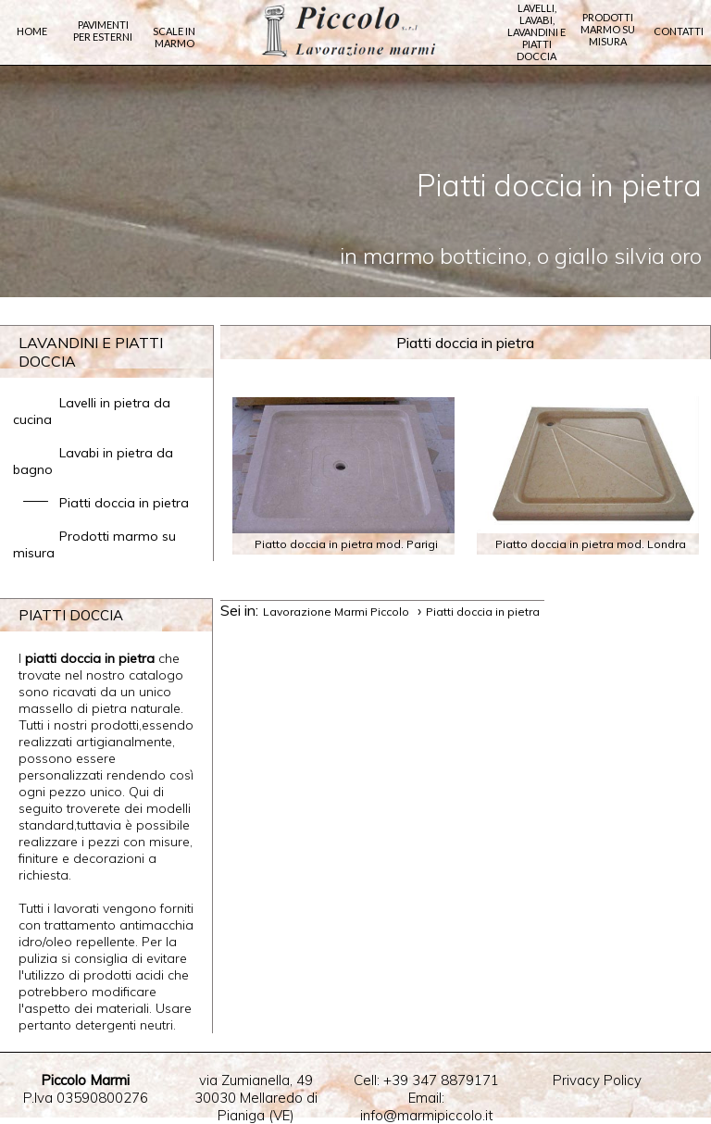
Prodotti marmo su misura (607, 29)
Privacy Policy (597, 1080)
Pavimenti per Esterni (102, 31)
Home (32, 31)
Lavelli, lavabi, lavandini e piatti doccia (536, 32)
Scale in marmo (174, 37)
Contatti (679, 31)
